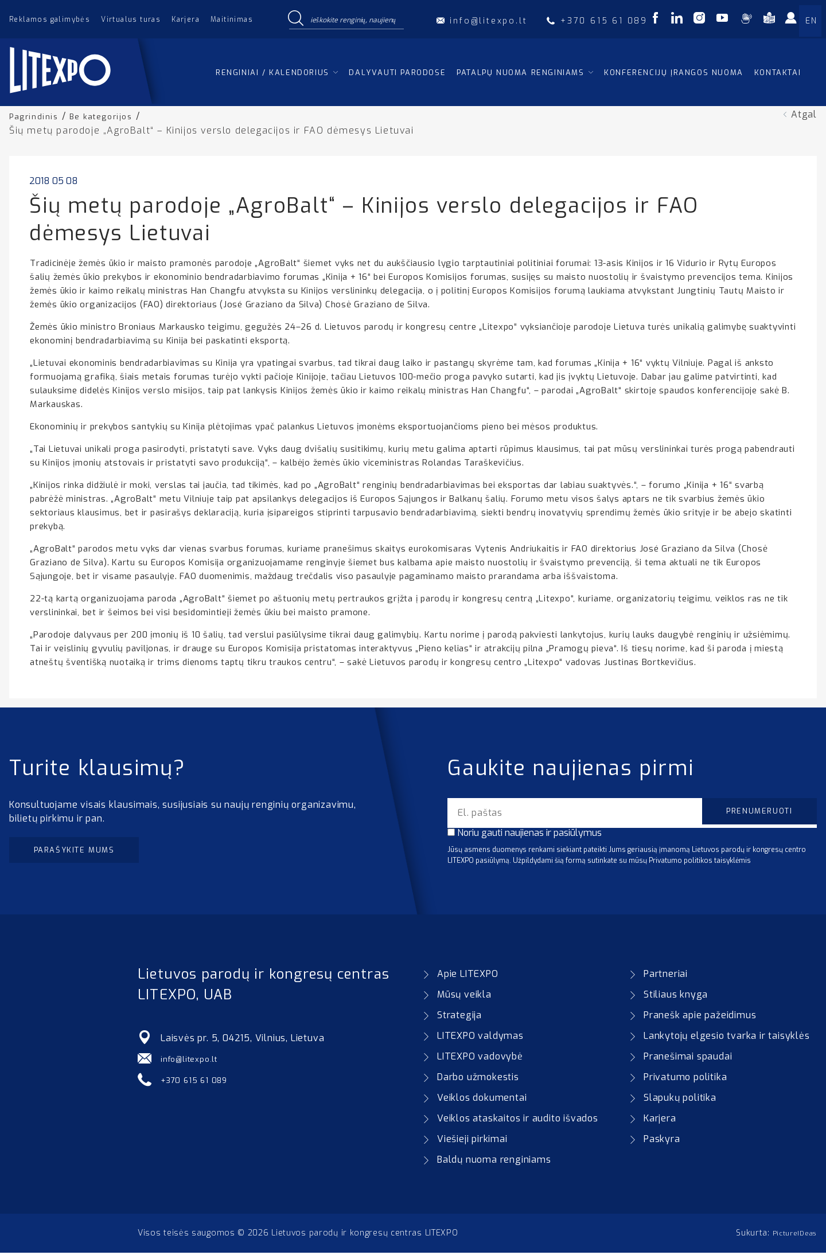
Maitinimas (232, 19)
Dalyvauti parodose (397, 72)
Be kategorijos (110, 116)
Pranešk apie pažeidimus (700, 1017)
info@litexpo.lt (194, 1061)
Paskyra (662, 1141)
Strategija (459, 1017)
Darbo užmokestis (478, 1079)
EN (811, 20)
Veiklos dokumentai (482, 1100)
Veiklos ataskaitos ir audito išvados (517, 1121)
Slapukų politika (680, 1100)
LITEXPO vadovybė (480, 1059)
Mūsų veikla (464, 997)
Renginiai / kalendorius (272, 72)
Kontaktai (777, 72)
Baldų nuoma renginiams (494, 1162)
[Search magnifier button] (295, 19)
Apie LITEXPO (467, 976)
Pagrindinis (36, 116)
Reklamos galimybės (49, 19)
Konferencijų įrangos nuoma (673, 72)
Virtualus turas (131, 19)
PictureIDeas (791, 1235)
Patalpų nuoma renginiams (520, 72)
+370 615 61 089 (199, 1082)
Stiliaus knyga (676, 997)
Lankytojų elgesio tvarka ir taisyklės (727, 1038)
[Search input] (354, 19)
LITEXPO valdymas (480, 1038)
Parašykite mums (84, 852)
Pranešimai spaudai (688, 1059)
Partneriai (666, 976)
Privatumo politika (685, 1079)
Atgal (804, 114)
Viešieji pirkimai (472, 1141)
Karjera (186, 19)
